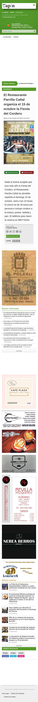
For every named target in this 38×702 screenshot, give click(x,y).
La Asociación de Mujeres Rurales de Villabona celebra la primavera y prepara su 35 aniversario (22, 638)
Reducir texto (27, 172)
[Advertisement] (19, 60)
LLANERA (5, 12)
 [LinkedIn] (20, 231)
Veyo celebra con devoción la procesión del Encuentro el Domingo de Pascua (22, 609)
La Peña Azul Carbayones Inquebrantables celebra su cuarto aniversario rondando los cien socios (22, 586)
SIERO (12, 12)
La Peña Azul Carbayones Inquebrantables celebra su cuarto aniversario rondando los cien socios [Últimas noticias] (26, 83)
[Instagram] (17, 231)
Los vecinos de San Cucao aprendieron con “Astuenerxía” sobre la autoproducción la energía (18, 340)
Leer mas (19, 351)
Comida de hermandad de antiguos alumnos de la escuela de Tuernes (22, 628)
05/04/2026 (13, 613)
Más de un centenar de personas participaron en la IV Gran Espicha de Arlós (22, 619)
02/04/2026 (13, 623)
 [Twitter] (10, 231)
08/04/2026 (13, 590)
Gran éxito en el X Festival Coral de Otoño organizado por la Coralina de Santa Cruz (16, 323)
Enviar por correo (13, 236)
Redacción (16, 241)
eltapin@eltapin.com (9, 17)
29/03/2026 (13, 631)
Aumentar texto (12, 172)
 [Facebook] (13, 231)
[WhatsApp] (7, 231)
